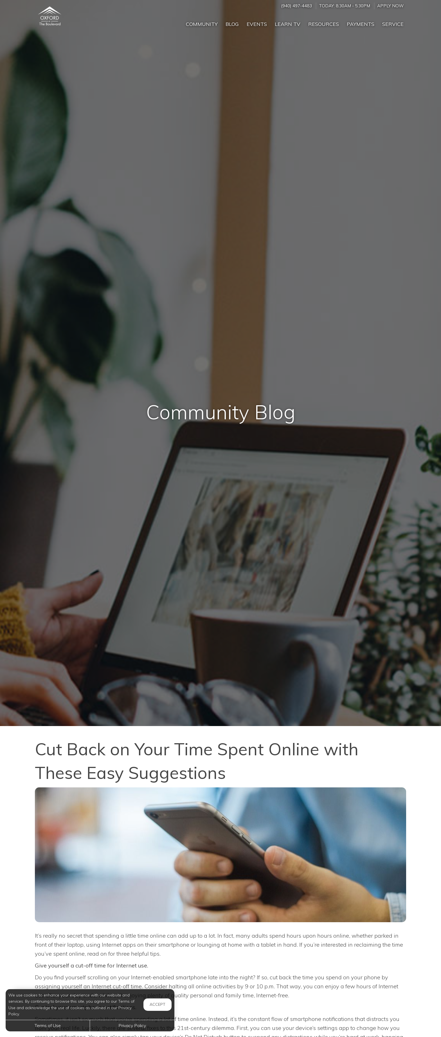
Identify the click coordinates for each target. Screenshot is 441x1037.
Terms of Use (48, 1025)
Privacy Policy (132, 1025)
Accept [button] (157, 1004)
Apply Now (390, 5)
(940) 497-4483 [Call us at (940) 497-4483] (296, 5)
